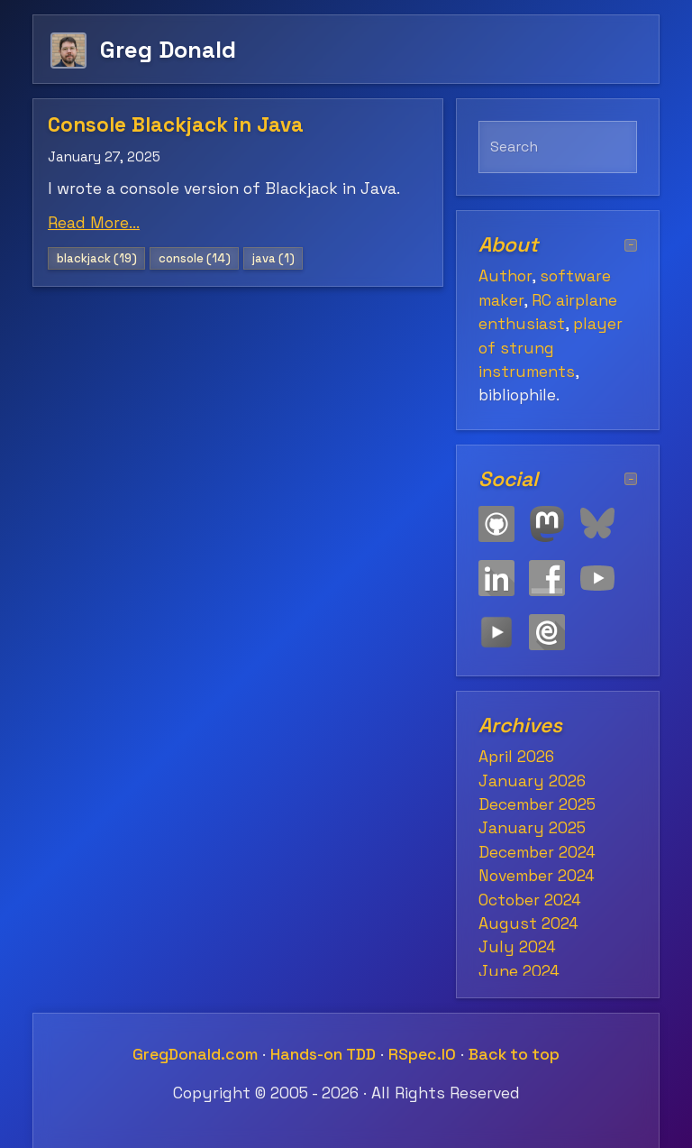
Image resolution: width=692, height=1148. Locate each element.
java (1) (273, 258)
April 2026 (516, 757)
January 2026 (532, 781)
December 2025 (537, 804)
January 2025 (532, 828)
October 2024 (529, 900)
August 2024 (528, 923)
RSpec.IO (422, 1054)
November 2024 (536, 876)
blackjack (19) (97, 258)
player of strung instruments (550, 347)
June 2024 (519, 971)
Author (505, 276)
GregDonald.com (195, 1054)
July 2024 (517, 947)
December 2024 (537, 852)
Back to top (514, 1054)
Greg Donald (168, 49)
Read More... (94, 223)
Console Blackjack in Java (176, 125)
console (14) (195, 258)
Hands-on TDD (323, 1054)
